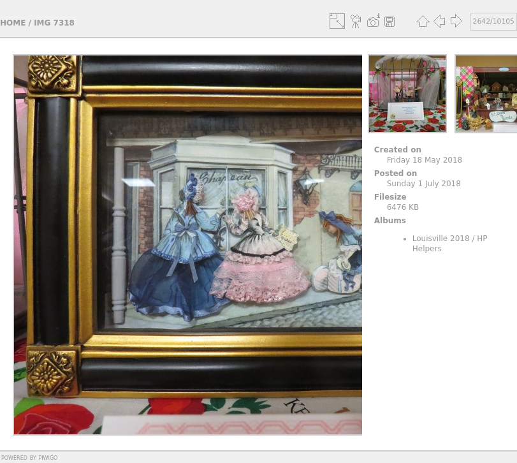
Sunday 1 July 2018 (424, 183)
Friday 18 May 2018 (424, 160)
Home (12, 22)
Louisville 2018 (441, 238)
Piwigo (47, 457)
